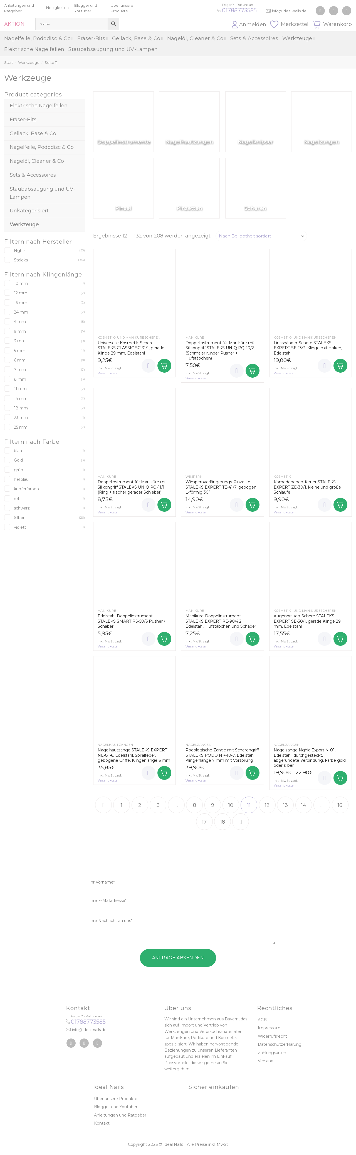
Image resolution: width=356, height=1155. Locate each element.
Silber (19, 517)
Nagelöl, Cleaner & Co (196, 38)
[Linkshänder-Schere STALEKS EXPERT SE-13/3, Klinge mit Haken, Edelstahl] (311, 290)
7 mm (20, 369)
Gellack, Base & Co (137, 38)
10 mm (21, 283)
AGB (262, 1019)
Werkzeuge (298, 38)
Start (8, 62)
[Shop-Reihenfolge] (261, 236)
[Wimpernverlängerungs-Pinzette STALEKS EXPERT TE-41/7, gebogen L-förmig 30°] (222, 429)
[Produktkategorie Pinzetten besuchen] (189, 188)
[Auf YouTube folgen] (346, 10)
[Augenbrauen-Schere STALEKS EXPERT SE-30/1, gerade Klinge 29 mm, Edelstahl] (311, 563)
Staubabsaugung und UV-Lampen (113, 49)
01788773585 (239, 10)
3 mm (20, 340)
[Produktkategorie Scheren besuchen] (255, 188)
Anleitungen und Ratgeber (120, 1115)
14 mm (21, 398)
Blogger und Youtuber (115, 1106)
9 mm (20, 331)
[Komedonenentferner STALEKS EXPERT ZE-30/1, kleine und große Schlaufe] (311, 429)
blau (18, 450)
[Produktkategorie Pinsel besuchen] (123, 188)
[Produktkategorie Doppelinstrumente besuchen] (123, 121)
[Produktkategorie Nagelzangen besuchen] (321, 121)
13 (285, 805)
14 (303, 805)
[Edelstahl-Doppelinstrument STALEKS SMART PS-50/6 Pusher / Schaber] (134, 563)
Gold (18, 460)
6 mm (20, 360)
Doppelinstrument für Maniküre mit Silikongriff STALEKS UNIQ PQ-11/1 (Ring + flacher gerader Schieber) (132, 486)
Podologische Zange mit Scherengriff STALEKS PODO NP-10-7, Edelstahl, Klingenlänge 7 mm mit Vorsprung (222, 755)
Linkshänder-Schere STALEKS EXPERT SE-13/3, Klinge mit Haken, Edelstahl (308, 347)
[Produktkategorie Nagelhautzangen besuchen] (189, 121)
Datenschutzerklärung (279, 1044)
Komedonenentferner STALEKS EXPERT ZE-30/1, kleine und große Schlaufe (307, 486)
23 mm (21, 417)
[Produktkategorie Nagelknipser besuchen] (255, 121)
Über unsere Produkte (115, 1098)
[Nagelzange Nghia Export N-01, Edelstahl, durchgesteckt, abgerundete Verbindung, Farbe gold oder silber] (311, 697)
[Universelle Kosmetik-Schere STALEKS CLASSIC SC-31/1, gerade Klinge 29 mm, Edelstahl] (134, 290)
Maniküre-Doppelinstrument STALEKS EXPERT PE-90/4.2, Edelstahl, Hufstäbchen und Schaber (221, 621)
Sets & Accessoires (254, 38)
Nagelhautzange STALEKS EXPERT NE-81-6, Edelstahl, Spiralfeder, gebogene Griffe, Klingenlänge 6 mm (134, 755)
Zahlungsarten (272, 1052)
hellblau (21, 479)
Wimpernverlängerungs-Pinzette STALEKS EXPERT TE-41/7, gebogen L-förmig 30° (221, 486)
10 (230, 805)
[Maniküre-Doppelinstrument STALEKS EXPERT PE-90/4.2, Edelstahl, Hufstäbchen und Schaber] (222, 563)
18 (222, 822)
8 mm (20, 379)
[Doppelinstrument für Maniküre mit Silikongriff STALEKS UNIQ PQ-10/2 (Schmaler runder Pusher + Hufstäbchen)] (222, 290)
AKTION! (15, 24)
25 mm (21, 427)
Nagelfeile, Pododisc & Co (38, 38)
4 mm (20, 321)
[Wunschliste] (148, 366)
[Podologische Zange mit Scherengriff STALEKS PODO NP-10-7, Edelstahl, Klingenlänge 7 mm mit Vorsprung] (222, 697)
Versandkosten (109, 373)
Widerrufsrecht (272, 1036)
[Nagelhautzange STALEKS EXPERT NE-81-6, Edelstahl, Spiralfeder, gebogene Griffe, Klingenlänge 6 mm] (134, 697)
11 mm (20, 388)
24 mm (21, 312)
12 (267, 805)
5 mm (19, 350)
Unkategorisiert (29, 211)
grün (18, 469)
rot (16, 498)
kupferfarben (26, 488)
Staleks (21, 260)
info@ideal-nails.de (289, 11)
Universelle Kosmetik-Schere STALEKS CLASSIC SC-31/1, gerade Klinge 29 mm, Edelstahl (131, 347)
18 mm (21, 408)
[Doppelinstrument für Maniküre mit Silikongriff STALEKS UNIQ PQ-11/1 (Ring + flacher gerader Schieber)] (134, 429)
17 (204, 822)
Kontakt (102, 1123)
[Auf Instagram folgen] (333, 10)
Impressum (269, 1027)
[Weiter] (240, 821)
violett (20, 527)
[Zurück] (103, 805)
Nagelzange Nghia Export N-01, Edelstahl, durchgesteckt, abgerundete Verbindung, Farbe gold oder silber (310, 758)
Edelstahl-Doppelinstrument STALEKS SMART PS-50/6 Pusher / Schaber (131, 621)
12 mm (20, 292)
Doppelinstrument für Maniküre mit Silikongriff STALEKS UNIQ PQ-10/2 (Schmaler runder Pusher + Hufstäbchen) (220, 350)
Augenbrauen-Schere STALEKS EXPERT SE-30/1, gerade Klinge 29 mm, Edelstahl (307, 621)
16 (340, 805)
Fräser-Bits (92, 38)
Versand (265, 1060)
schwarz (22, 508)
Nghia (20, 250)
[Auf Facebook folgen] (320, 10)
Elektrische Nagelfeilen (34, 49)
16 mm (20, 302)
